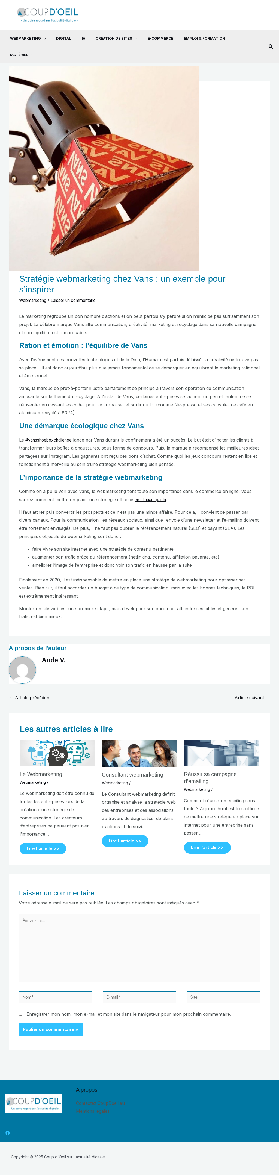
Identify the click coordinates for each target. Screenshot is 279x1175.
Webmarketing (23, 38)
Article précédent (30, 681)
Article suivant (252, 681)
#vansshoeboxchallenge (50, 423)
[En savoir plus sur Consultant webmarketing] (139, 736)
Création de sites (106, 38)
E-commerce (149, 38)
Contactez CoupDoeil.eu (101, 1091)
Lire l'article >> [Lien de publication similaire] (44, 832)
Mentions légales (93, 1100)
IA (75, 38)
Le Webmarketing (41, 758)
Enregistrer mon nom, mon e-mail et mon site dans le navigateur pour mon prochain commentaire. (128, 1003)
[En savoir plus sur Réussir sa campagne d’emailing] (221, 736)
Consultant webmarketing (132, 758)
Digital (57, 38)
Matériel (231, 38)
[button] (271, 38)
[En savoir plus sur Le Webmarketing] (57, 736)
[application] (38, 38)
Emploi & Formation (190, 38)
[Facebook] (7, 1122)
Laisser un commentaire (78, 284)
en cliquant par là (153, 483)
